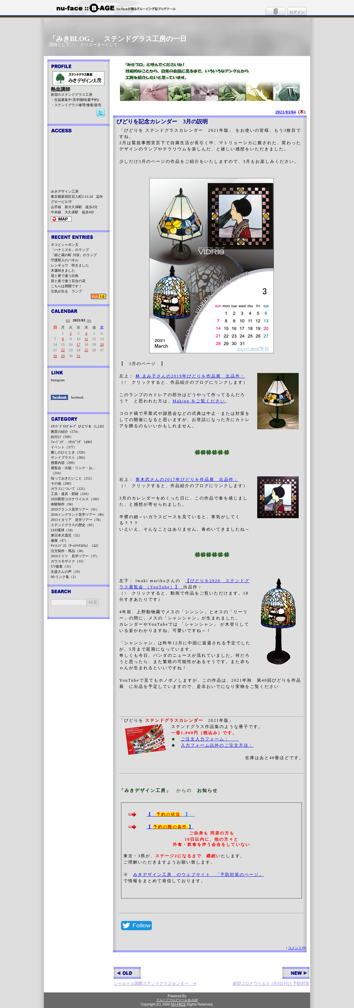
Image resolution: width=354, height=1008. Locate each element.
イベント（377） (64, 447)
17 (78, 344)
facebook (77, 397)
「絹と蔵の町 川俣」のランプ (74, 255)
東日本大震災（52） (66, 535)
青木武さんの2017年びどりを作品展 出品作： (187, 479)
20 (102, 344)
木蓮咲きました (63, 270)
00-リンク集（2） (64, 577)
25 (86, 350)
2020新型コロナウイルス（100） (76, 499)
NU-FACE (178, 1004)
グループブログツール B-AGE (177, 1000)
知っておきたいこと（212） (72, 478)
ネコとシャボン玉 (64, 244)
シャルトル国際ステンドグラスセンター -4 (155, 976)
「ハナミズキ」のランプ (70, 250)
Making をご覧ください (199, 401)
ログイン (297, 12)
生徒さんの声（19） (66, 571)
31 (78, 356)
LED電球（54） (63, 530)
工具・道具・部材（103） (71, 494)
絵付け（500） (62, 437)
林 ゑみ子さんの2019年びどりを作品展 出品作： (190, 376)
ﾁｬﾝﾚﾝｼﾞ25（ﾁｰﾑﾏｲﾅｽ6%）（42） (75, 546)
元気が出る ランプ (66, 291)
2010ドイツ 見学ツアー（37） (75, 556)
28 (55, 356)
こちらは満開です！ (66, 286)
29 (63, 356)
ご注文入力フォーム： (210, 739)
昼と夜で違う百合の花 (68, 281)
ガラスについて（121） (69, 489)
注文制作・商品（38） (68, 551)
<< (68, 320)
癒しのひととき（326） (69, 452)
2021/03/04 (285, 111)
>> (89, 320)
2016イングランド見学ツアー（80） (78, 514)
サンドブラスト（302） (69, 457)
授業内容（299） (64, 463)
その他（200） (62, 483)
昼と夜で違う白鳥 (64, 276)
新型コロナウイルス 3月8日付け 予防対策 (271, 976)
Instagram (58, 380)
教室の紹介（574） (65, 431)
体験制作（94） (63, 504)
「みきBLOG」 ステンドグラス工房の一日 (118, 39)
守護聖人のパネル (64, 260)
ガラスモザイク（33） (68, 561)
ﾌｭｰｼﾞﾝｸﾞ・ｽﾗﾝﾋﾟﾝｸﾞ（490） (72, 442)
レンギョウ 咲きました (70, 265)
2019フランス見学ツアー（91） (75, 509)
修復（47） (59, 540)
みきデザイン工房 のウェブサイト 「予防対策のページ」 (198, 874)
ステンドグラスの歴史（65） (73, 525)
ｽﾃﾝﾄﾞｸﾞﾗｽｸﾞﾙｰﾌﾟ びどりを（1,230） (78, 426)
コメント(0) (297, 948)
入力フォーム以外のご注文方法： (217, 745)
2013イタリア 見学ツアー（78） (77, 520)
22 (63, 350)
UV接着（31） (62, 566)
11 (86, 339)
